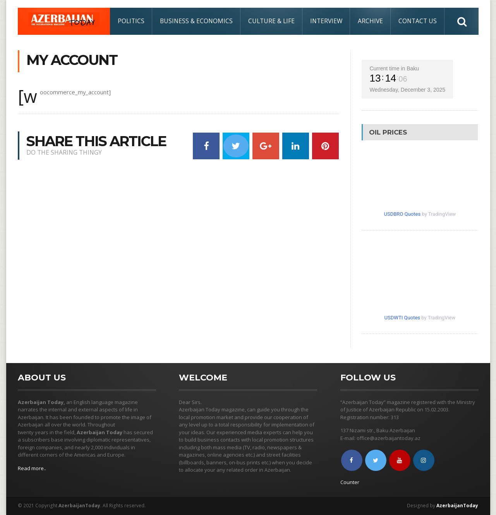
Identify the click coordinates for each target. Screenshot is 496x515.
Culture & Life (271, 21)
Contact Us (417, 21)
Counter (349, 482)
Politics (131, 21)
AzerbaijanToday (458, 505)
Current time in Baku (394, 68)
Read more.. (32, 468)
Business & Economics (196, 21)
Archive (370, 21)
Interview (326, 21)
